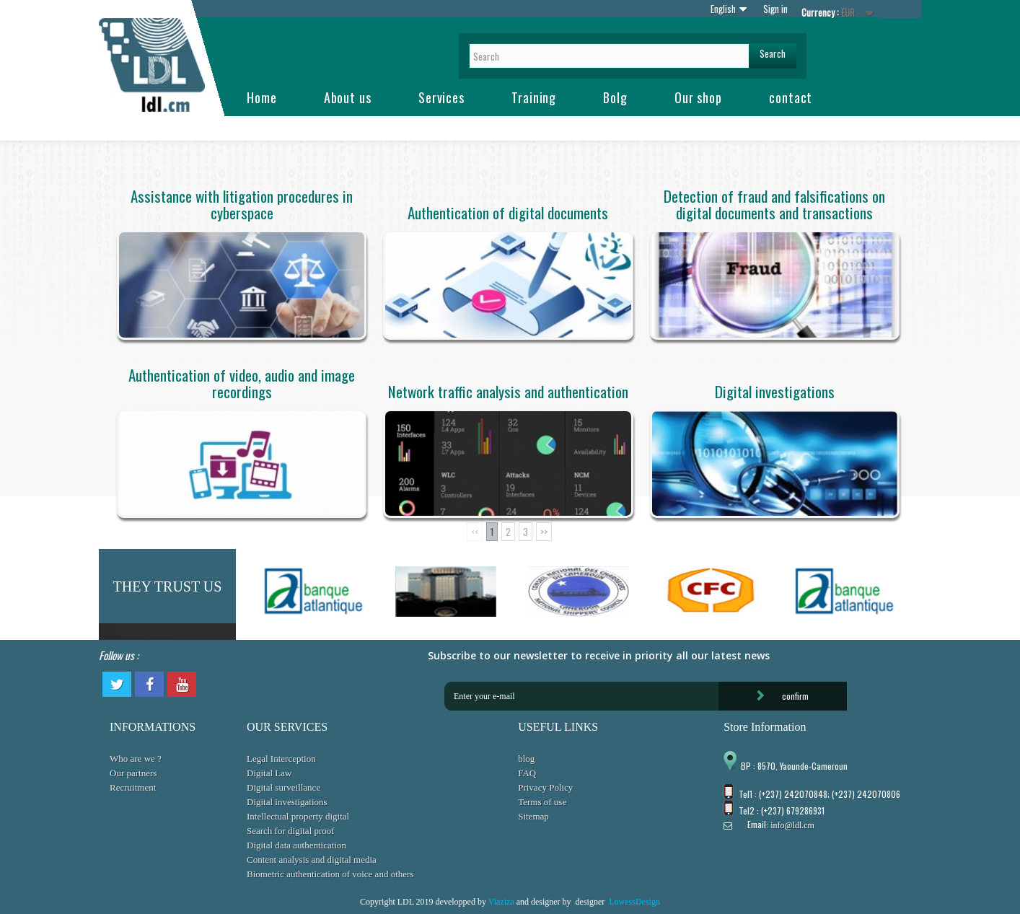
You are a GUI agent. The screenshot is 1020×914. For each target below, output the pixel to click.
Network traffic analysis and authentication (508, 391)
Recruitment (133, 787)
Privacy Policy (545, 787)
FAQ (527, 773)
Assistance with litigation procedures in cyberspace (242, 204)
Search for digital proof (291, 830)
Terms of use (542, 801)
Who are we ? (136, 758)
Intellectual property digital (298, 816)
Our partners (133, 773)
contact (790, 97)
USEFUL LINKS (558, 727)
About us (347, 97)
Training (533, 97)
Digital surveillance (283, 787)
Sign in (775, 8)
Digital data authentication (296, 845)
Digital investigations (775, 391)
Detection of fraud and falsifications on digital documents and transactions (774, 204)
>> (544, 531)
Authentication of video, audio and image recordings (241, 383)
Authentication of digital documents (508, 212)
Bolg (615, 97)
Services (441, 97)
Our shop (698, 97)
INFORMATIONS (152, 727)
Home (262, 97)
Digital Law (269, 773)
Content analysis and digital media (312, 859)
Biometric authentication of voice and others (330, 874)
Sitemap (533, 816)
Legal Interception (281, 758)
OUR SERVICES (287, 727)
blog (526, 758)
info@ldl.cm (792, 825)
